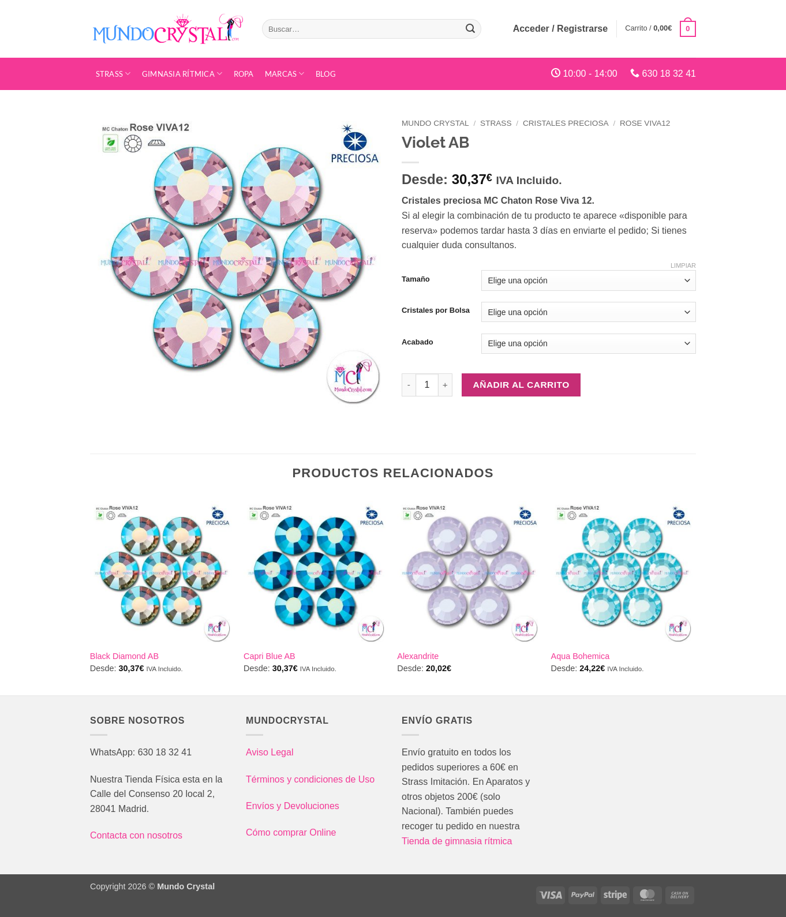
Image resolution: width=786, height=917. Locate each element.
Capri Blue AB (269, 656)
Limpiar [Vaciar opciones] (683, 265)
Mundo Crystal (435, 123)
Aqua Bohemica (580, 656)
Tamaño (416, 279)
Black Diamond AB (124, 656)
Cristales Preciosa (566, 123)
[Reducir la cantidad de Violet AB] (409, 384)
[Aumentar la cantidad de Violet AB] (445, 384)
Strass (495, 123)
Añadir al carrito (521, 385)
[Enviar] (470, 29)
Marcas (285, 73)
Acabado (417, 342)
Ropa (244, 73)
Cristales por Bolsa (436, 310)
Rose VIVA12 (645, 123)
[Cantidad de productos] (427, 384)
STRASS (113, 73)
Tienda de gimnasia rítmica (457, 841)
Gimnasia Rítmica (182, 73)
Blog (326, 73)
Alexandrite (418, 656)
